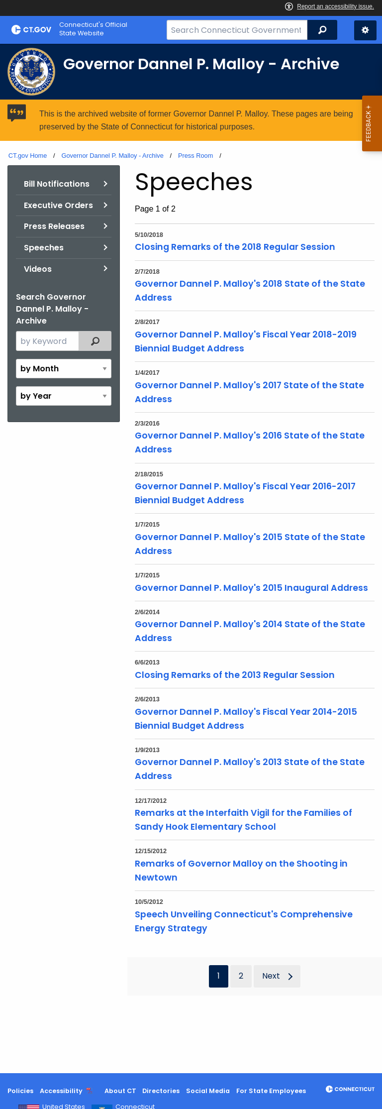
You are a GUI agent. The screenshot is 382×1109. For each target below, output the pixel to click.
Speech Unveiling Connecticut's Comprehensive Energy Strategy (244, 921)
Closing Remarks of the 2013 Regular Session (235, 675)
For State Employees (271, 1091)
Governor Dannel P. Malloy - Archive (112, 155)
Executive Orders (58, 205)
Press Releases (54, 226)
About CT (120, 1091)
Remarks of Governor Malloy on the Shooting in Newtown (241, 871)
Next (271, 976)
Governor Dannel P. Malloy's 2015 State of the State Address (250, 544)
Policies (20, 1091)
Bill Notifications (57, 184)
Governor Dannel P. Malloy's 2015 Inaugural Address (251, 588)
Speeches (44, 247)
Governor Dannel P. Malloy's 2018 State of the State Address (250, 291)
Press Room (195, 155)
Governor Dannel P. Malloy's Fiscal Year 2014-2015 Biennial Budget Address (246, 719)
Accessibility (61, 1091)
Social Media (208, 1091)
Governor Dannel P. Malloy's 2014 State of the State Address (250, 631)
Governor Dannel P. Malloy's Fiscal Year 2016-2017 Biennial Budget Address (245, 493)
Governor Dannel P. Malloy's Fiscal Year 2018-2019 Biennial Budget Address (246, 341)
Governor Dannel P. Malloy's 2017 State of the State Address (249, 392)
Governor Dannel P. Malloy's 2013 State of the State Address (250, 769)
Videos (38, 269)
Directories (161, 1091)
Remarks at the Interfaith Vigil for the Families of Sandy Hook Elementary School (243, 820)
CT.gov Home (27, 155)
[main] (191, 558)
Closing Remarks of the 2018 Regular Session (235, 247)
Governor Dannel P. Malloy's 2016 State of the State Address (250, 442)
